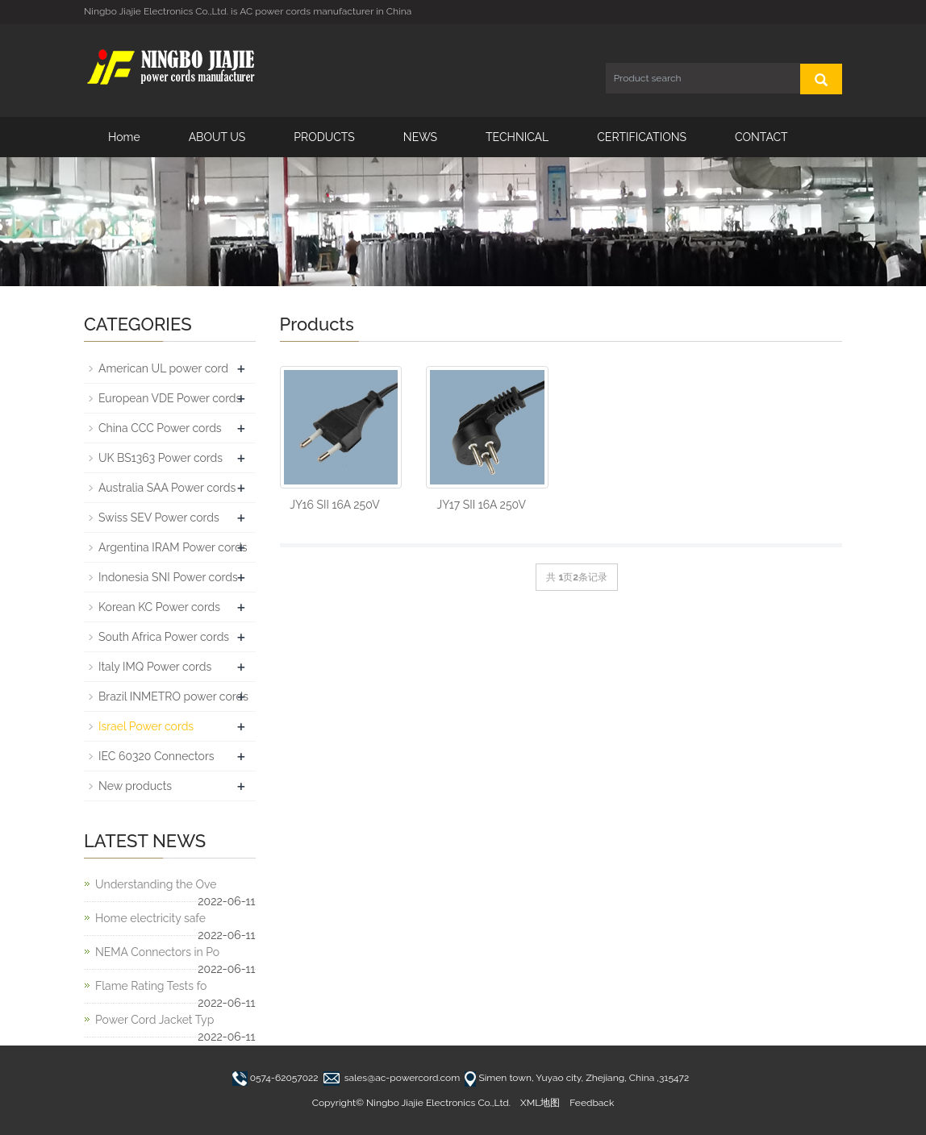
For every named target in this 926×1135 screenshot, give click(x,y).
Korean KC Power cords (159, 607)
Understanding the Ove (155, 884)
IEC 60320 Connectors (156, 756)
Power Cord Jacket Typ (154, 1019)
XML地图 (540, 1102)
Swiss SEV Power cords (158, 517)
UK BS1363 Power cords (160, 457)
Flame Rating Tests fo (150, 985)
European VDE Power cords (169, 398)
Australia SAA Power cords (167, 487)
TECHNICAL (517, 137)
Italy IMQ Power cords (154, 666)
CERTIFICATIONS (641, 137)
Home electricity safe (150, 918)
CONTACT (761, 137)
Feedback (591, 1102)
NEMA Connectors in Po (157, 952)
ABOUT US (217, 137)
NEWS (420, 137)
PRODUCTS (324, 137)
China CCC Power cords (160, 428)
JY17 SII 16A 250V (482, 504)
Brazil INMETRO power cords (173, 696)
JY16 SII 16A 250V (335, 504)
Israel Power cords (146, 726)
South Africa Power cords (163, 636)
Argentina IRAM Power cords (172, 547)
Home (124, 137)
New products (135, 786)
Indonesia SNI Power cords (168, 577)
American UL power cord (163, 368)
